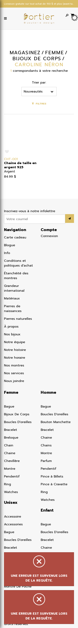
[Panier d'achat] (72, 15)
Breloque (11, 437)
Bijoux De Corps (16, 414)
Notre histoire (15, 349)
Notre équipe (14, 342)
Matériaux (12, 298)
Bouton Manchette (56, 422)
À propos (11, 326)
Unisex (10, 502)
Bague (9, 406)
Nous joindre (14, 381)
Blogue (9, 245)
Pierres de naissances (12, 308)
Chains (46, 445)
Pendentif (12, 476)
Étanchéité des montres (16, 276)
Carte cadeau (15, 237)
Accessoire (12, 516)
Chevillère (12, 461)
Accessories (13, 524)
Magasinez (24, 53)
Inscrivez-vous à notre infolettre (29, 211)
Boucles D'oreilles (17, 422)
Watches (11, 492)
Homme (48, 392)
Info (7, 253)
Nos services (14, 373)
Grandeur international (14, 288)
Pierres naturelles (18, 318)
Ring (7, 484)
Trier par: (39, 82)
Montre (9, 468)
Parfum (46, 461)
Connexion (49, 236)
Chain (8, 445)
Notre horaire (14, 357)
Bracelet (10, 429)
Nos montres (14, 365)
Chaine (9, 453)
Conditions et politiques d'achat (18, 263)
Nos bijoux (12, 334)
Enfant (47, 510)
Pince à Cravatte (54, 484)
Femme (11, 392)
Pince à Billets (52, 476)
